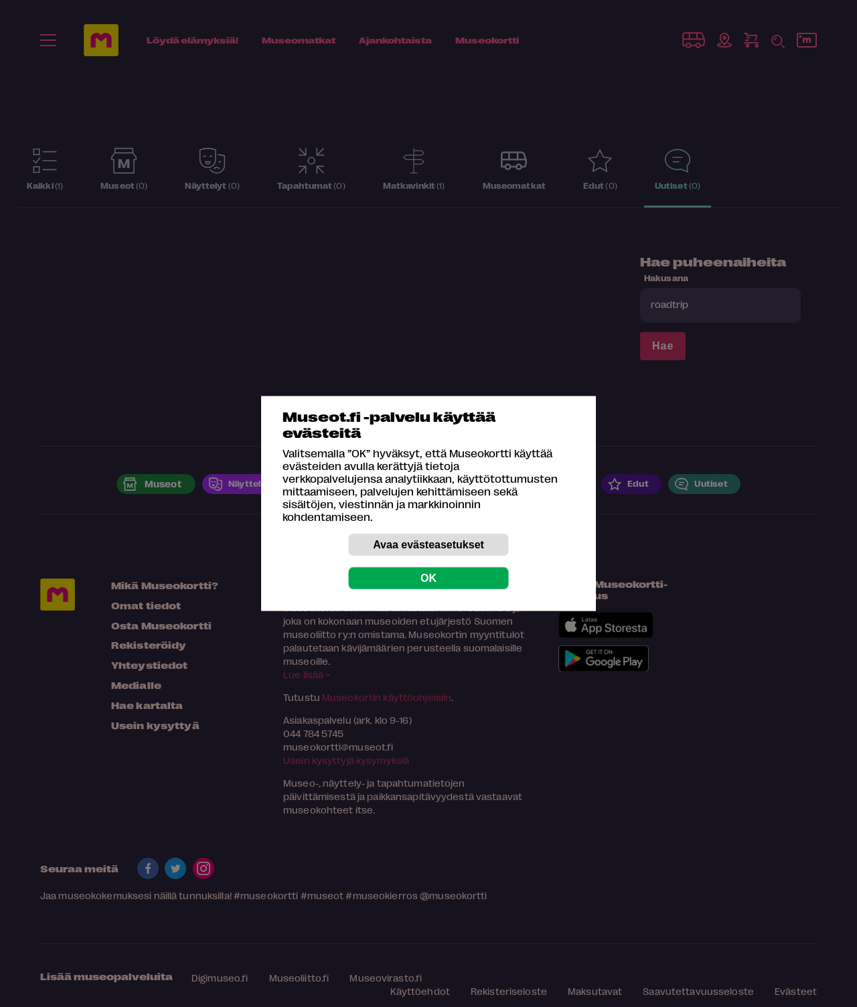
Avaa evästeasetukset (428, 544)
